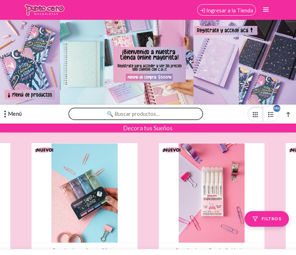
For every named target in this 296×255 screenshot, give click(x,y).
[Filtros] (267, 219)
